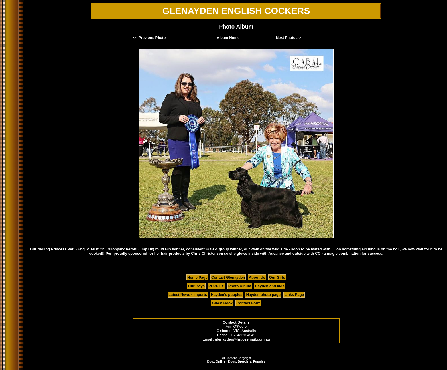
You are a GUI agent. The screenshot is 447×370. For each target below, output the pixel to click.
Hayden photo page (263, 294)
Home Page (197, 277)
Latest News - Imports (187, 294)
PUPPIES (216, 286)
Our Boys (196, 286)
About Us (257, 277)
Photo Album (239, 286)
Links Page (294, 294)
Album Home (228, 37)
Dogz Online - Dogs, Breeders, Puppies (236, 361)
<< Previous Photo (149, 37)
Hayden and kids (269, 286)
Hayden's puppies (226, 294)
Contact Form (248, 303)
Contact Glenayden (228, 277)
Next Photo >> (288, 37)
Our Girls (277, 277)
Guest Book (222, 303)
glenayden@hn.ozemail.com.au (242, 339)
